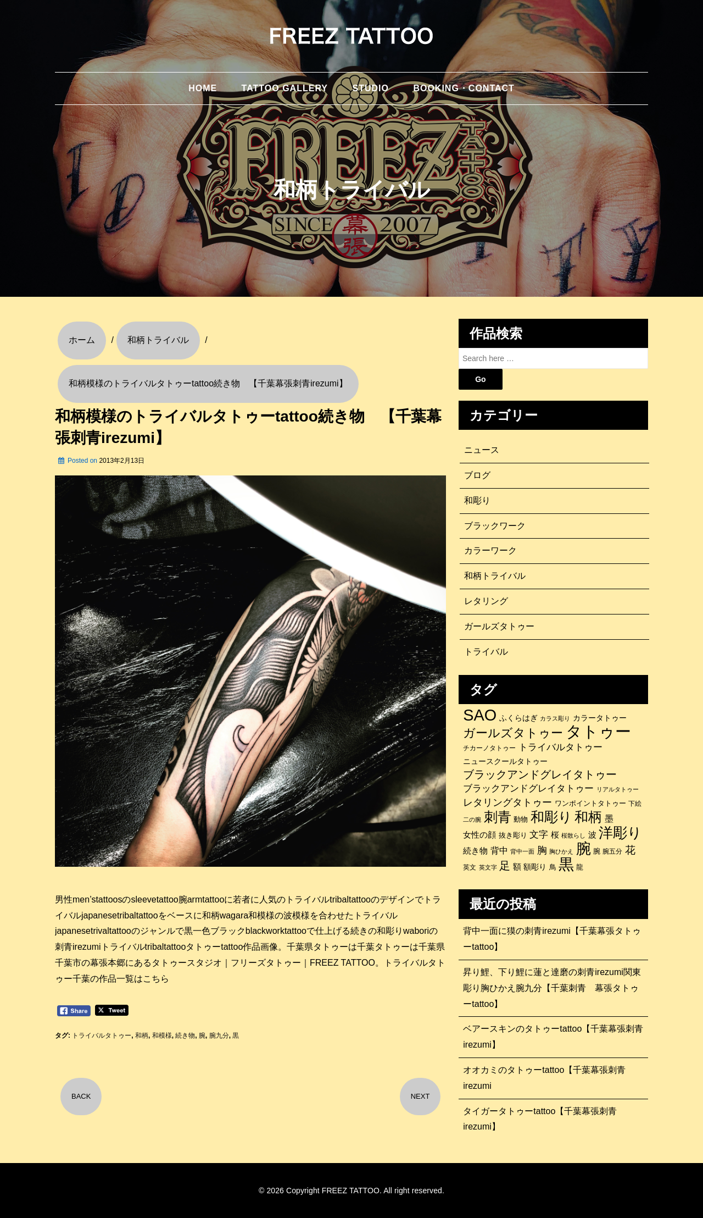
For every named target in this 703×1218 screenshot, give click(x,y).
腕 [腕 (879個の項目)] (583, 848)
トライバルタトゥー (101, 1035)
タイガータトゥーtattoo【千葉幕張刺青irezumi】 (540, 1119)
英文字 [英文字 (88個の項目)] (488, 867)
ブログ (477, 475)
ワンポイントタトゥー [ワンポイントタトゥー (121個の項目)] (590, 803)
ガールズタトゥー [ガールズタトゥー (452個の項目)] (513, 733)
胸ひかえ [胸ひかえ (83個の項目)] (561, 851)
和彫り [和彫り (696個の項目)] (551, 816)
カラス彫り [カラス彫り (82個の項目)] (555, 718)
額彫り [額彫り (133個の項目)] (534, 866)
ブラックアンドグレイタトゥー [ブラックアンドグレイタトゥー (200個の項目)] (528, 788)
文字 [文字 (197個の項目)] (538, 834)
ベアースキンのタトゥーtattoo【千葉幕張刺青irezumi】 (553, 1036)
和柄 (141, 1035)
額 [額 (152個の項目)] (517, 866)
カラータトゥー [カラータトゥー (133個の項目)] (600, 717)
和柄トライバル (495, 575)
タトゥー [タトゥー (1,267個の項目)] (598, 731)
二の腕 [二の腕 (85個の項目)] (472, 819)
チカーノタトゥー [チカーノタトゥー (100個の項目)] (489, 748)
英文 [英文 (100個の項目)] (469, 867)
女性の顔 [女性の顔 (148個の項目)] (479, 835)
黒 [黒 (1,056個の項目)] (566, 864)
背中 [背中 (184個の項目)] (499, 850)
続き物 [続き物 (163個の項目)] (475, 850)
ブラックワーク (495, 525)
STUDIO (370, 88)
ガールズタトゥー (499, 626)
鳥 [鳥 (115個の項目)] (552, 867)
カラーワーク (490, 550)
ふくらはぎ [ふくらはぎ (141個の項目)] (518, 717)
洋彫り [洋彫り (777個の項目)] (620, 832)
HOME (202, 88)
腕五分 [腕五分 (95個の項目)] (612, 851)
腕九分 (219, 1035)
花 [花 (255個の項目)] (630, 850)
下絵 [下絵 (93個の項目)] (634, 803)
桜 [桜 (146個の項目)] (555, 835)
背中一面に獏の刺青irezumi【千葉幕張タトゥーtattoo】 (552, 938)
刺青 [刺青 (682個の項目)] (497, 816)
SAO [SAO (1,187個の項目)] (479, 715)
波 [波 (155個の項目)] (592, 834)
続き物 (185, 1035)
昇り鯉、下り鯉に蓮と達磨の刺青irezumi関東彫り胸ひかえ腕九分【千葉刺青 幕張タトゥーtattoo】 (552, 988)
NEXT (420, 1096)
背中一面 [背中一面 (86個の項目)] (522, 851)
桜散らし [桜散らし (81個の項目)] (573, 835)
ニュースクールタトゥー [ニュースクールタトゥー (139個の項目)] (505, 761)
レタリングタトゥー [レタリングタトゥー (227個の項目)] (507, 802)
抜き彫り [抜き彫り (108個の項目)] (513, 835)
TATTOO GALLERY (285, 88)
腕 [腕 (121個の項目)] (596, 851)
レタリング (486, 601)
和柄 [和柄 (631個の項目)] (588, 817)
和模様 (162, 1035)
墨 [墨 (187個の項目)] (609, 818)
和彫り (477, 500)
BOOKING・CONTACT (463, 88)
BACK (81, 1096)
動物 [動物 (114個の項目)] (521, 819)
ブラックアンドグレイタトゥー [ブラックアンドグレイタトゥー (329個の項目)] (540, 774)
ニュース (481, 450)
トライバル (486, 651)
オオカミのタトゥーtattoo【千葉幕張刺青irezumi (544, 1077)
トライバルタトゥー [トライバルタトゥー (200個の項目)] (560, 747)
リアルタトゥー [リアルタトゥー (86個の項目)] (617, 789)
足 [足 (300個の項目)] (504, 866)
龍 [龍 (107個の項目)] (579, 867)
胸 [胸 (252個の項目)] (542, 850)
